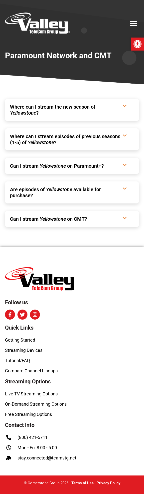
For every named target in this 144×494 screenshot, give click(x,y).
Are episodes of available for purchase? (55, 192)
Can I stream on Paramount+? (57, 166)
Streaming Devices (23, 350)
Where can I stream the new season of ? (52, 110)
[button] (137, 44)
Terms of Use (82, 483)
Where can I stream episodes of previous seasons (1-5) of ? (65, 139)
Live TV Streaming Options (31, 393)
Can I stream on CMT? (48, 219)
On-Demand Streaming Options (36, 404)
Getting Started (20, 340)
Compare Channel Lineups (31, 370)
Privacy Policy (108, 483)
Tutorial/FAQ (17, 360)
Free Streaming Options (28, 414)
